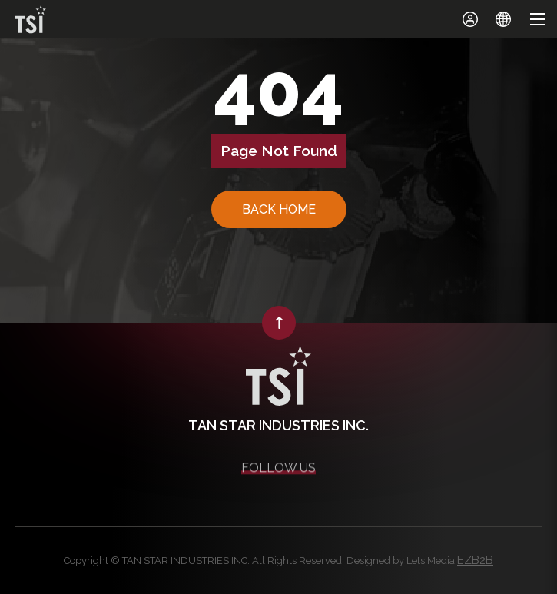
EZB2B (475, 560)
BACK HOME (279, 209)
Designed (368, 560)
